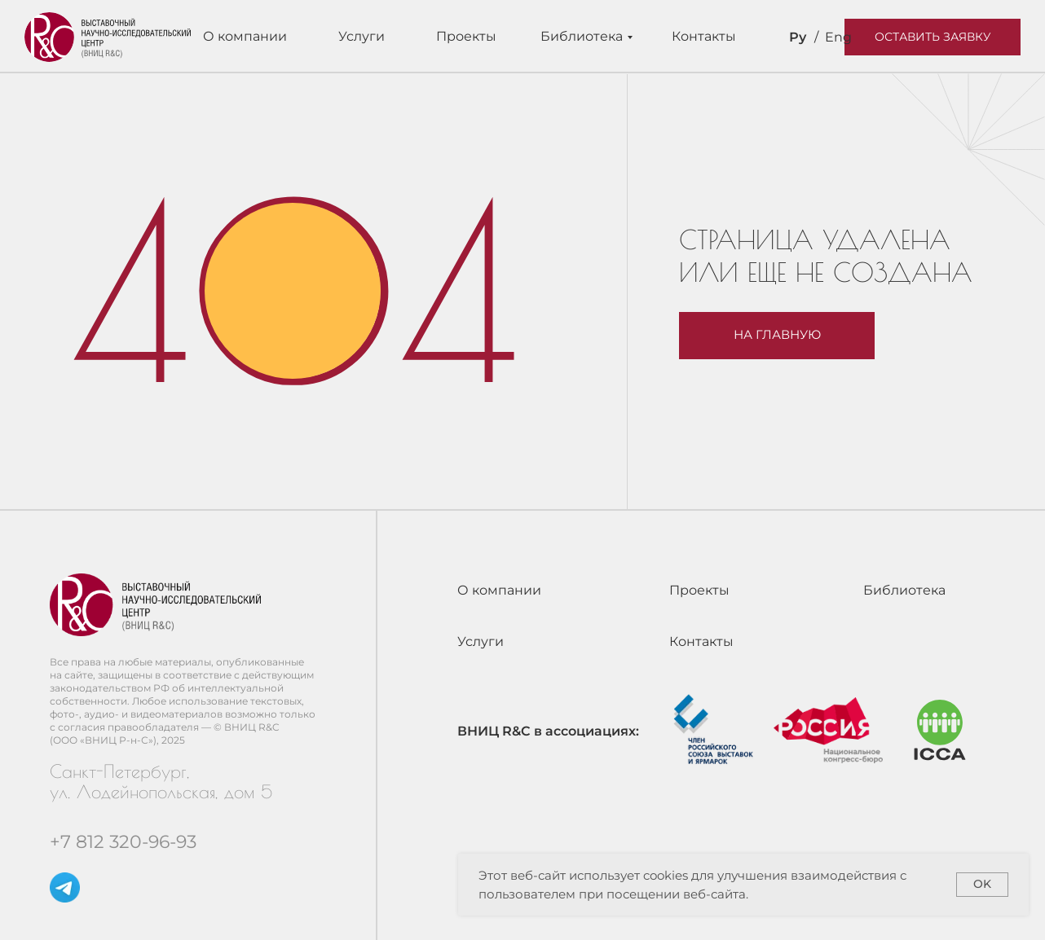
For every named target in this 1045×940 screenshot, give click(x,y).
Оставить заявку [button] (933, 36)
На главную (777, 334)
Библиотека (581, 36)
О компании (245, 36)
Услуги (361, 36)
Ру (797, 37)
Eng (838, 37)
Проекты (466, 36)
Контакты (704, 36)
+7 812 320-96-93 (123, 842)
